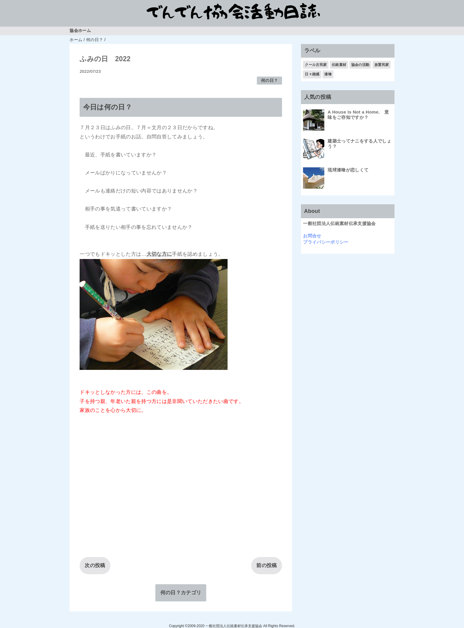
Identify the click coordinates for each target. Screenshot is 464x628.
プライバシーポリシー (325, 242)
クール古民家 (316, 65)
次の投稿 (95, 565)
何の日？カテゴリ (181, 592)
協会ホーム (80, 30)
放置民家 (381, 65)
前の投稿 (266, 565)
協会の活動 (360, 65)
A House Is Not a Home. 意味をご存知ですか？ (358, 114)
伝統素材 (339, 65)
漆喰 (328, 74)
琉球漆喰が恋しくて (348, 169)
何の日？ (269, 80)
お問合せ (312, 235)
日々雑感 (312, 74)
